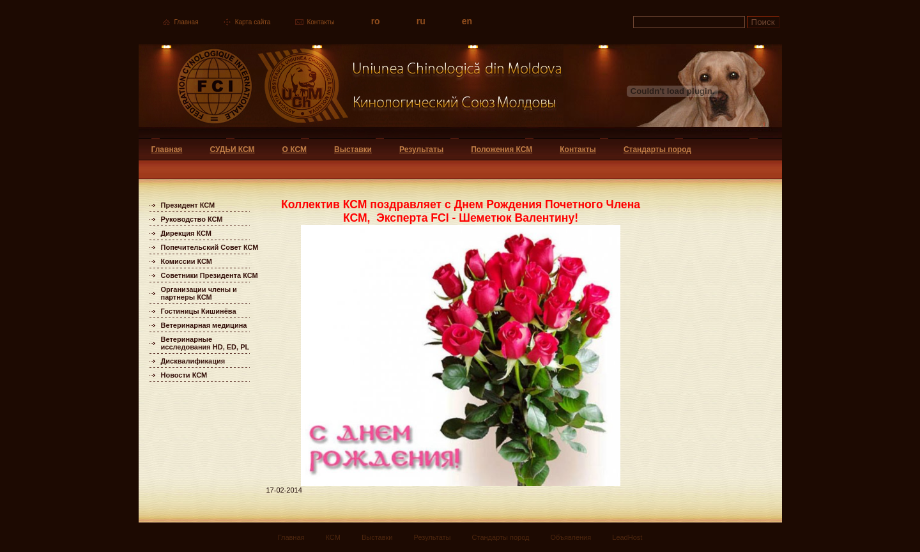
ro (375, 21)
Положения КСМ (501, 149)
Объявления (571, 537)
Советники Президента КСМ (209, 275)
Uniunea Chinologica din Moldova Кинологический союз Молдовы (351, 91)
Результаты (421, 149)
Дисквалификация (193, 361)
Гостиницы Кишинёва (198, 311)
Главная (186, 22)
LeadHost (627, 537)
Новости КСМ (184, 375)
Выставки (353, 149)
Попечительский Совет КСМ (210, 247)
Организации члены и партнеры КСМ (199, 293)
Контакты (320, 22)
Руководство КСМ (192, 219)
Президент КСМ (188, 205)
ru (421, 21)
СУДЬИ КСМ (232, 149)
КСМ (333, 537)
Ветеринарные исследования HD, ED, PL (205, 343)
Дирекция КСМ (186, 233)
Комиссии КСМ (187, 261)
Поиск (763, 22)
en (467, 21)
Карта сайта (253, 22)
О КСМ (294, 149)
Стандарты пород (657, 149)
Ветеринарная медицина (204, 325)
